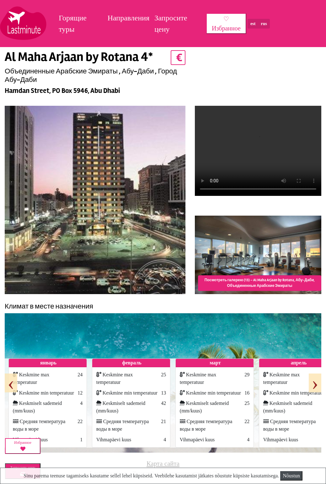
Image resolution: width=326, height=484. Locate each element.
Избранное (22, 446)
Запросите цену (170, 23)
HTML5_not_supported (258, 152)
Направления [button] (129, 18)
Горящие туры (73, 23)
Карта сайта (163, 463)
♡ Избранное (226, 23)
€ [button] (178, 57)
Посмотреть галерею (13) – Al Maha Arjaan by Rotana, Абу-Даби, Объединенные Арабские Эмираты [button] (260, 283)
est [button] (252, 23)
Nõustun (291, 475)
